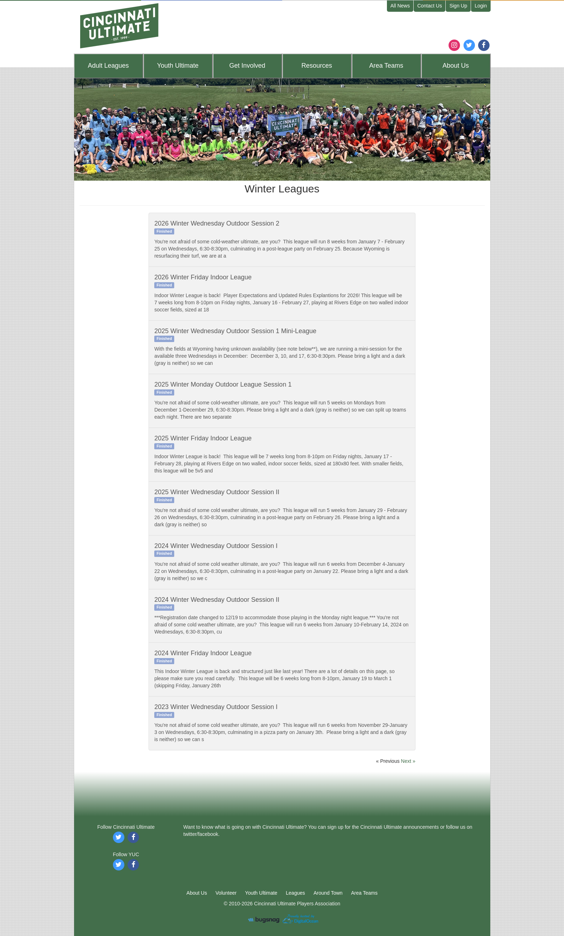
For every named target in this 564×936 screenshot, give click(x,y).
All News (400, 6)
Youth (177, 65)
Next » (408, 761)
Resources (316, 65)
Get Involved (247, 65)
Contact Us (429, 6)
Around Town (328, 893)
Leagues (108, 65)
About (456, 65)
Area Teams (364, 893)
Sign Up (458, 6)
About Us (196, 893)
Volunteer (226, 893)
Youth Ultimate (261, 893)
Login (481, 6)
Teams (386, 65)
